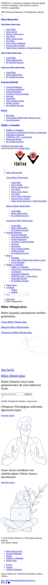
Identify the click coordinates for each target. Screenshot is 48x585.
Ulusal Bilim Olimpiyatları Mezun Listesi (23, 118)
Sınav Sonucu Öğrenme (16, 43)
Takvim (9, 567)
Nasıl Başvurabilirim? (15, 89)
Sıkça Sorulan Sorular (15, 101)
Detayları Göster (8, 415)
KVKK (9, 565)
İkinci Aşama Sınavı (14, 39)
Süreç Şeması (11, 32)
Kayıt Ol (28, 394)
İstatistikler (10, 99)
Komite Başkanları (14, 92)
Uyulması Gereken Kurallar (17, 94)
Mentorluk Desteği (14, 139)
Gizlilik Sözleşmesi (14, 569)
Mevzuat (9, 96)
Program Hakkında (14, 87)
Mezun (9, 556)
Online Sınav (24, 148)
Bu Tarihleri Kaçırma (15, 62)
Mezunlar (10, 115)
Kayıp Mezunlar (12, 120)
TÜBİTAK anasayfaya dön (12, 146)
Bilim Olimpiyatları (14, 60)
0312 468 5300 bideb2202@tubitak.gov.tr (18, 580)
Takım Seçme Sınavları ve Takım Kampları (24, 48)
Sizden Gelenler (12, 103)
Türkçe (14, 290)
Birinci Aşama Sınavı (15, 34)
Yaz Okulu (10, 36)
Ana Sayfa (10, 299)
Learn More (14, 8)
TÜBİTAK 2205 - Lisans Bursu (19, 137)
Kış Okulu (10, 41)
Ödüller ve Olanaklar (14, 130)
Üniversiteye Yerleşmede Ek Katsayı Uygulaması (26, 132)
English (14, 292)
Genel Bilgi (11, 29)
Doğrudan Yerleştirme (15, 135)
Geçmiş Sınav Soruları (15, 45)
